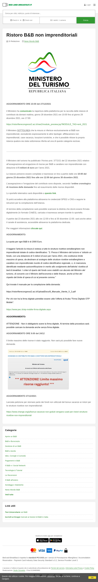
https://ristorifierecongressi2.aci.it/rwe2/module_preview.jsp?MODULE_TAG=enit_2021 (46, 124)
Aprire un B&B (11, 436)
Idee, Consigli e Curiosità (15, 456)
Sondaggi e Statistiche (14, 485)
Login (87, 5)
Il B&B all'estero (11, 480)
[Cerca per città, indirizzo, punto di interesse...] (49, 13)
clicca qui (51, 576)
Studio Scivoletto (19, 570)
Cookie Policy (89, 568)
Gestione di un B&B (13, 446)
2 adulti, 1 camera (58, 20)
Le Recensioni (11, 475)
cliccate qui (36, 228)
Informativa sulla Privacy (74, 568)
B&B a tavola (10, 451)
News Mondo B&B (31, 41)
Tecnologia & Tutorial (13, 470)
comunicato (26, 111)
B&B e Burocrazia (12, 441)
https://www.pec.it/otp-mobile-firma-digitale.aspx (28, 309)
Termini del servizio (58, 568)
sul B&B (16, 512)
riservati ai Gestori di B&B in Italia (26, 517)
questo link (50, 193)
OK (92, 578)
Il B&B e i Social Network (15, 466)
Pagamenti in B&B (12, 461)
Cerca (85, 20)
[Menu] (94, 5)
